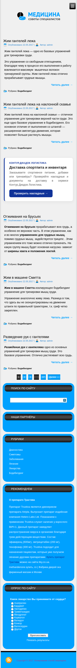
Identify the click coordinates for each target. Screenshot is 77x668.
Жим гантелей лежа (19, 41)
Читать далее (62, 84)
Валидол (19, 620)
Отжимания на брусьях (22, 216)
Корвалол (19, 617)
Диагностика (16, 450)
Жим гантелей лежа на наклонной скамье (37, 104)
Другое (18, 629)
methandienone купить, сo (23, 567)
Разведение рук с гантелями (26, 337)
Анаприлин (20, 603)
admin (50, 45)
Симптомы (15, 454)
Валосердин (20, 626)
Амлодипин (20, 609)
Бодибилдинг (25, 91)
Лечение (13, 463)
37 (43, 377)
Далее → (54, 377)
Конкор (18, 623)
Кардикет (19, 606)
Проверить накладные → (31, 193)
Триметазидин (21, 611)
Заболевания (16, 459)
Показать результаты (38, 640)
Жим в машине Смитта (22, 278)
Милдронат (20, 614)
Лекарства (14, 468)
